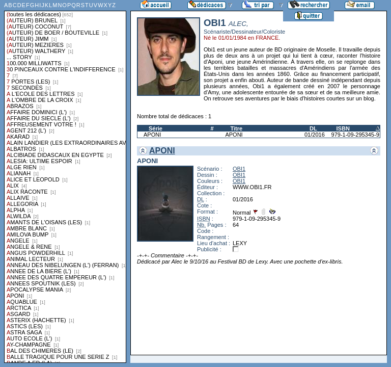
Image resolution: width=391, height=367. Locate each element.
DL (313, 128)
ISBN (343, 128)
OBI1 (239, 169)
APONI (152, 135)
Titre (236, 128)
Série (155, 128)
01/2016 (314, 135)
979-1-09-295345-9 (355, 135)
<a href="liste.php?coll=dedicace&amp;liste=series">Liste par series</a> (65, 181)
